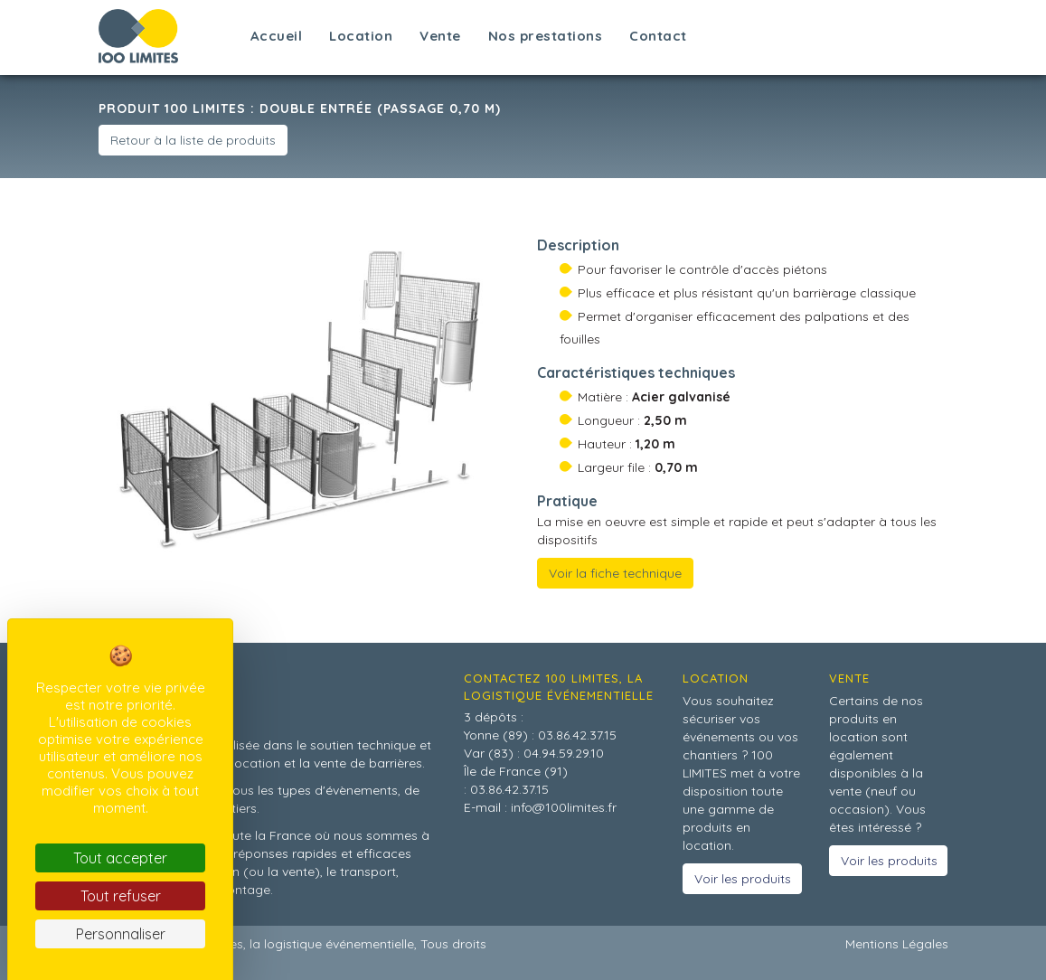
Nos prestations (545, 35)
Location (360, 35)
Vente (440, 35)
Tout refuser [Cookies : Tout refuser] (120, 896)
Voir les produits (742, 879)
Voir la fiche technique (615, 573)
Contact (658, 35)
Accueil (276, 35)
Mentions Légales (896, 944)
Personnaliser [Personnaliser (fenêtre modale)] (120, 934)
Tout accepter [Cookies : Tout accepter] (120, 858)
